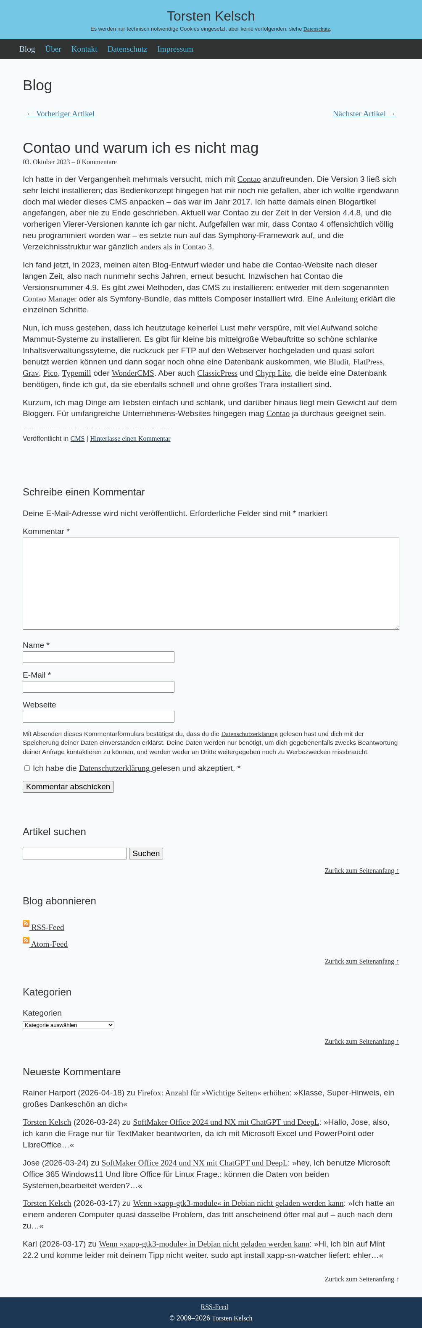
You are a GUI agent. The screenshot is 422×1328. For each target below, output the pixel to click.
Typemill (76, 373)
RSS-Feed (43, 927)
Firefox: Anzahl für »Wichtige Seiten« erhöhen (213, 1092)
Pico (50, 373)
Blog (27, 49)
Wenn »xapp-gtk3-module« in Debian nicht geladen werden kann (238, 1203)
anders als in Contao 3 (176, 246)
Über (53, 49)
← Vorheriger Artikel (60, 113)
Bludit (339, 361)
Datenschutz (316, 29)
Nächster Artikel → (364, 113)
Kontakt (84, 49)
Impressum (175, 49)
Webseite (39, 704)
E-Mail (37, 675)
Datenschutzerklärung (249, 733)
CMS (78, 438)
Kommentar (46, 531)
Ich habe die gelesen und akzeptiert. (132, 768)
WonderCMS (133, 373)
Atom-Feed (45, 944)
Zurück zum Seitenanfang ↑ (362, 870)
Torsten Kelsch (47, 1122)
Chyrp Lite (273, 373)
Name (36, 645)
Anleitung (341, 298)
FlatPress (367, 361)
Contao (249, 179)
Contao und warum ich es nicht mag (140, 147)
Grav (31, 373)
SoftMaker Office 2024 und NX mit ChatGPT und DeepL (226, 1122)
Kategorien (42, 1012)
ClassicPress (217, 373)
